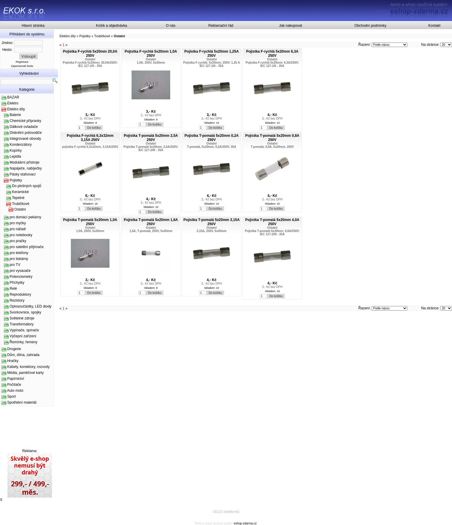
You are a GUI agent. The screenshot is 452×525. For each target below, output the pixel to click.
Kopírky (16, 150)
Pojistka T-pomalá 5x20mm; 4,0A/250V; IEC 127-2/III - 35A (272, 232)
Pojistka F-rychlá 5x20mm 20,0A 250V (90, 53)
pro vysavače (20, 271)
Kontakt (434, 25)
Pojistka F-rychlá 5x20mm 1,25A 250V (211, 53)
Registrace (22, 61)
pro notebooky (21, 235)
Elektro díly (16, 109)
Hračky (12, 361)
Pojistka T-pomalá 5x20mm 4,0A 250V (272, 222)
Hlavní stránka (33, 25)
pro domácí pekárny (25, 217)
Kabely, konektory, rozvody (28, 367)
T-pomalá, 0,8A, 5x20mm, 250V (272, 146)
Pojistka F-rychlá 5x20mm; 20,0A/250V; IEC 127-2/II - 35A (90, 64)
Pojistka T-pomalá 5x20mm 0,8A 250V (272, 138)
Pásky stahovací (22, 174)
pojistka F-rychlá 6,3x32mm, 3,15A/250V (90, 146)
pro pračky (18, 241)
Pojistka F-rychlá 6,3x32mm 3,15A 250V (90, 138)
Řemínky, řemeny (23, 342)
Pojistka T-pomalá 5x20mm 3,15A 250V (212, 222)
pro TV (15, 265)
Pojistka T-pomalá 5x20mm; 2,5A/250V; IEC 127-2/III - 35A (150, 148)
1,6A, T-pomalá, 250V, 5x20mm (150, 231)
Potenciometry (21, 277)
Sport (11, 396)
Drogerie (14, 349)
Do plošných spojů (26, 186)
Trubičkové (20, 204)
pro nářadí (18, 229)
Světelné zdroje (22, 318)
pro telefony (19, 253)
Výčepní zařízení (23, 336)
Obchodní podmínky (370, 25)
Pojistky (16, 180)
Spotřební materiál (21, 402)
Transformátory (22, 324)
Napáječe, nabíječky (26, 168)
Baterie (15, 115)
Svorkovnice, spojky (25, 312)
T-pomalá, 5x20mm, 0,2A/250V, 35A (211, 146)
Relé (13, 288)
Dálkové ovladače (24, 127)
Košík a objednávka (111, 25)
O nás (170, 25)
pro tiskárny (19, 259)
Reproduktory (20, 294)
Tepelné (18, 198)
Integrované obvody (25, 139)
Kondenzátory (21, 144)
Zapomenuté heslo (22, 66)
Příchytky (17, 282)
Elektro (12, 103)
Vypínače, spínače (24, 330)
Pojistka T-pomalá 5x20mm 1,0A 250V (90, 222)
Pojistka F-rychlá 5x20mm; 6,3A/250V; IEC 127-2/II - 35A (272, 64)
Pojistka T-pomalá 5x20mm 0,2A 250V (211, 138)
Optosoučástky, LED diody (30, 306)
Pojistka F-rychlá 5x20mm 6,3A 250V (272, 53)
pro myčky (18, 223)
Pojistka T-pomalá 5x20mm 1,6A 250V (151, 222)
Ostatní (20, 209)
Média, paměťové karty (25, 373)
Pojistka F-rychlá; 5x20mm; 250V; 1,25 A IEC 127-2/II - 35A (211, 64)
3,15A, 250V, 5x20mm (211, 231)
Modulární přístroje (24, 162)
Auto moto (15, 390)
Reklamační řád (220, 25)
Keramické (20, 192)
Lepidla (15, 156)
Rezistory (17, 300)
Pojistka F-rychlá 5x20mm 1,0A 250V (151, 53)
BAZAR (13, 97)
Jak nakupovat (290, 25)
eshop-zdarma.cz (245, 523)
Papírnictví (15, 379)
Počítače (14, 385)
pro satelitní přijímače (26, 247)
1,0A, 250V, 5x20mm (151, 62)
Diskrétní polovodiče (26, 133)
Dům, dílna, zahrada (23, 355)
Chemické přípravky (25, 121)
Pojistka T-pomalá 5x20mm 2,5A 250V (151, 138)
